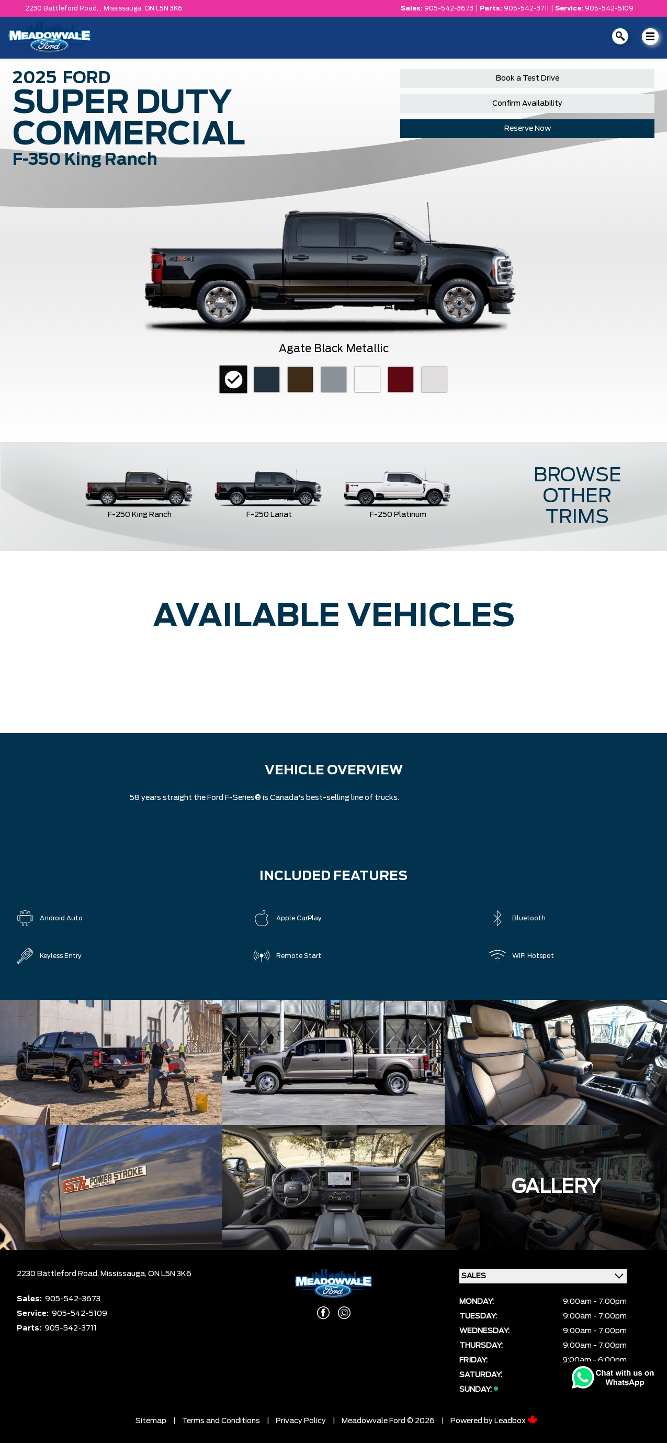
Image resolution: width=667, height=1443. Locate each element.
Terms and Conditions (221, 1421)
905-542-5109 (609, 8)
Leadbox (516, 1421)
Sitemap (150, 1421)
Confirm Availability (527, 103)
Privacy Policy (301, 1421)
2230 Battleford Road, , (63, 8)
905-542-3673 (448, 8)
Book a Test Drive (527, 78)
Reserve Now (527, 128)
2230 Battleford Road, (58, 1274)
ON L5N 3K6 (163, 8)
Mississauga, (124, 8)
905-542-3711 (526, 8)
